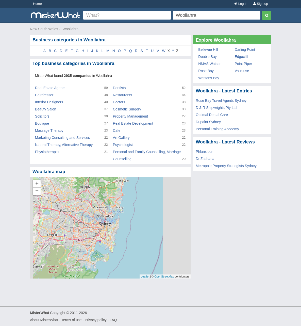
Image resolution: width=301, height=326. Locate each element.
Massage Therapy (49, 130)
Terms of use (71, 320)
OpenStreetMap (164, 276)
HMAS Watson (209, 64)
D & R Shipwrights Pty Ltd (216, 108)
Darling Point (245, 49)
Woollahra (71, 29)
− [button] (37, 191)
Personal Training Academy (217, 129)
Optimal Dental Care (212, 115)
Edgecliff (241, 57)
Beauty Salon (45, 109)
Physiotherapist (47, 152)
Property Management (130, 116)
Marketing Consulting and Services (62, 138)
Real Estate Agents (50, 88)
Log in (241, 4)
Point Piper (243, 64)
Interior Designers (49, 102)
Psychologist (123, 145)
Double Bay (207, 57)
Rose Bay (206, 71)
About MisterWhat (44, 320)
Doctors (119, 102)
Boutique (42, 123)
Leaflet (145, 276)
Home (37, 4)
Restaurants (122, 95)
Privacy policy (96, 320)
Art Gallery (121, 138)
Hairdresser (44, 95)
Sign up (260, 4)
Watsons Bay (208, 78)
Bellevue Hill (208, 49)
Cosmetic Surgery (127, 109)
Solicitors (42, 116)
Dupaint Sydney (208, 122)
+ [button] (37, 184)
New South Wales (44, 29)
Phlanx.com (205, 152)
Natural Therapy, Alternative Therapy (64, 145)
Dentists (119, 88)
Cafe (117, 130)
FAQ (113, 320)
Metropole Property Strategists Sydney (226, 166)
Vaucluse (242, 71)
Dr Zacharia (205, 159)
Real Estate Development (133, 123)
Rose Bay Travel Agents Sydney (221, 101)
